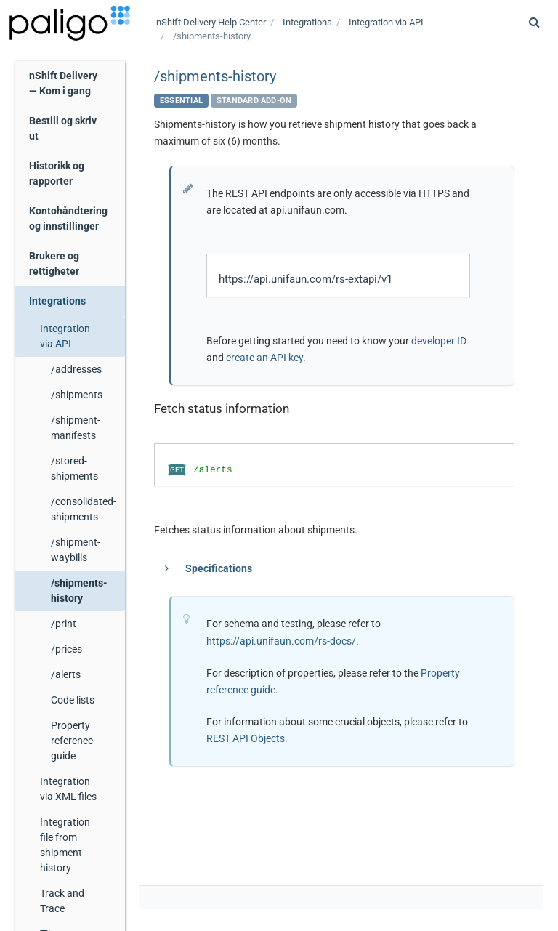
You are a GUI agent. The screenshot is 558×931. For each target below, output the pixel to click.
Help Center (211, 22)
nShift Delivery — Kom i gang (63, 83)
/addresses (76, 369)
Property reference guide (72, 741)
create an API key (264, 357)
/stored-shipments (74, 468)
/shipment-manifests (75, 427)
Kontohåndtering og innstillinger (68, 218)
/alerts (66, 674)
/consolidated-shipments (83, 509)
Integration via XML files (68, 788)
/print (63, 623)
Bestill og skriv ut (63, 128)
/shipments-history (79, 590)
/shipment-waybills (75, 549)
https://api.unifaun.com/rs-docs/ (281, 641)
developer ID (438, 341)
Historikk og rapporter (56, 173)
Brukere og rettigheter (54, 263)
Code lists (72, 700)
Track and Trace (62, 900)
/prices (66, 649)
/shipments (76, 394)
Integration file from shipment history (65, 845)
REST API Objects (245, 738)
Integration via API (65, 336)
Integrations (57, 301)
